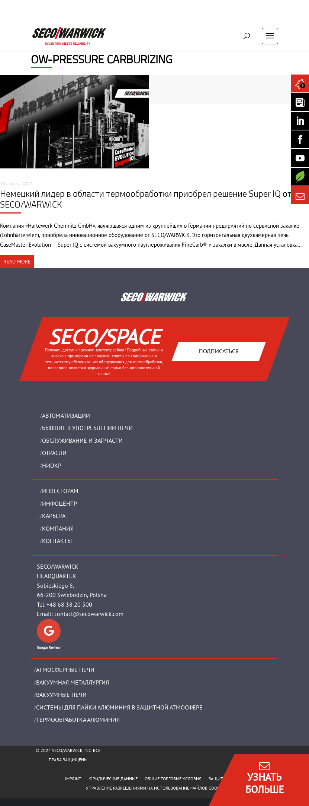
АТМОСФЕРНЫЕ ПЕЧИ (65, 669)
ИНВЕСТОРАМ (60, 490)
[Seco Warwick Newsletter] (300, 102)
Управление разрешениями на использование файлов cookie (154, 788)
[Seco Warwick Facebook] (300, 139)
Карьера (53, 515)
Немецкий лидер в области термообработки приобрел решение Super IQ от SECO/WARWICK (146, 199)
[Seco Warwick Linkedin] (300, 121)
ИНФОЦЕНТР (59, 503)
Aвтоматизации (66, 415)
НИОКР (51, 465)
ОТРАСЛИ (54, 452)
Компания (58, 528)
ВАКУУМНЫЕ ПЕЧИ (61, 694)
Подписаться (219, 351)
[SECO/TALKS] (300, 158)
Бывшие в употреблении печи (87, 428)
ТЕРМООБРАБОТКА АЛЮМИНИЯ (78, 719)
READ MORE (17, 261)
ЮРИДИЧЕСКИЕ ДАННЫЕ (113, 778)
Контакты (57, 540)
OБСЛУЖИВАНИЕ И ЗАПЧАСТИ (82, 440)
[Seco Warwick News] (300, 83)
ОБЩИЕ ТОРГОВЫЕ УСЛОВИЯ (173, 778)
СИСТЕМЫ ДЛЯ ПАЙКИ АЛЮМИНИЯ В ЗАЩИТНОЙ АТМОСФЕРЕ (119, 707)
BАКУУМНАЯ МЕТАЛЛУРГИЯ (72, 682)
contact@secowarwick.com (88, 613)
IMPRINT (73, 778)
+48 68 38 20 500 (69, 604)
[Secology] (300, 177)
